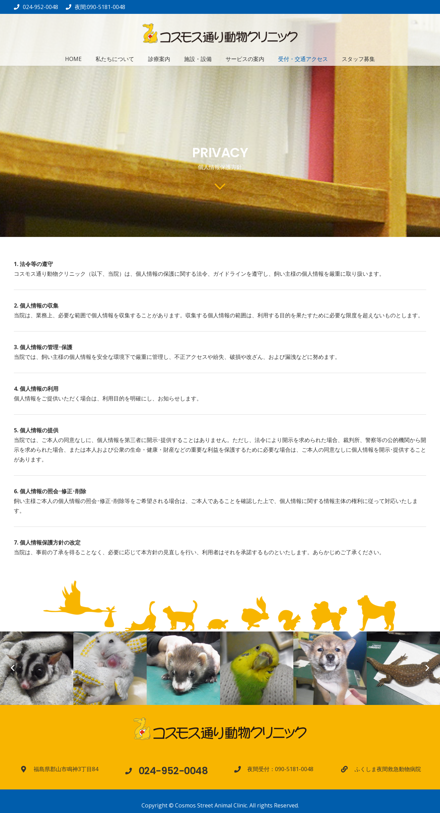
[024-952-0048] (132, 771)
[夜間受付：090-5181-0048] (241, 769)
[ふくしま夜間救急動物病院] (348, 769)
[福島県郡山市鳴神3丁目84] (27, 769)
